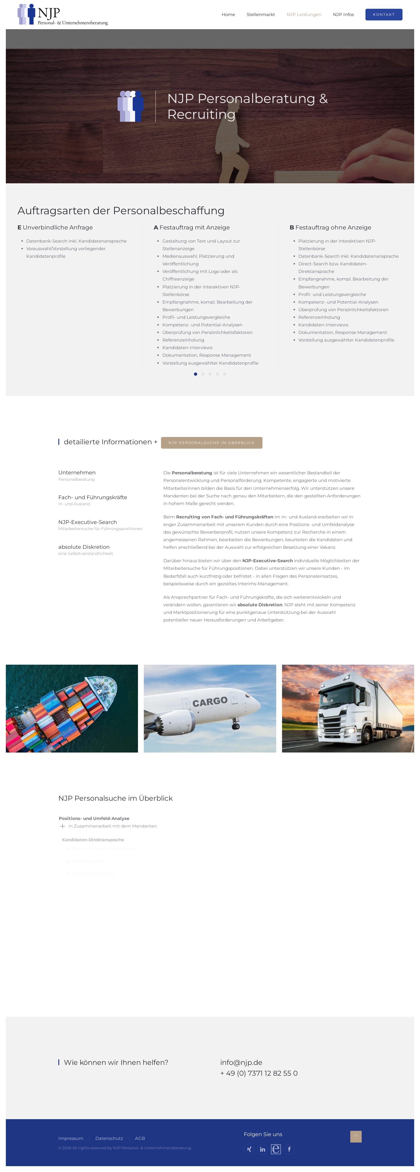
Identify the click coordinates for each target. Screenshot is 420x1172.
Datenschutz (108, 1138)
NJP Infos (343, 14)
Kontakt (384, 14)
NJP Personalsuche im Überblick (212, 442)
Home (228, 14)
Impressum (70, 1138)
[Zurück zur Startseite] (63, 14)
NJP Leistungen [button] (304, 14)
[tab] (195, 374)
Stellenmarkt (261, 14)
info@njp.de (241, 1062)
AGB (139, 1138)
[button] (355, 1137)
